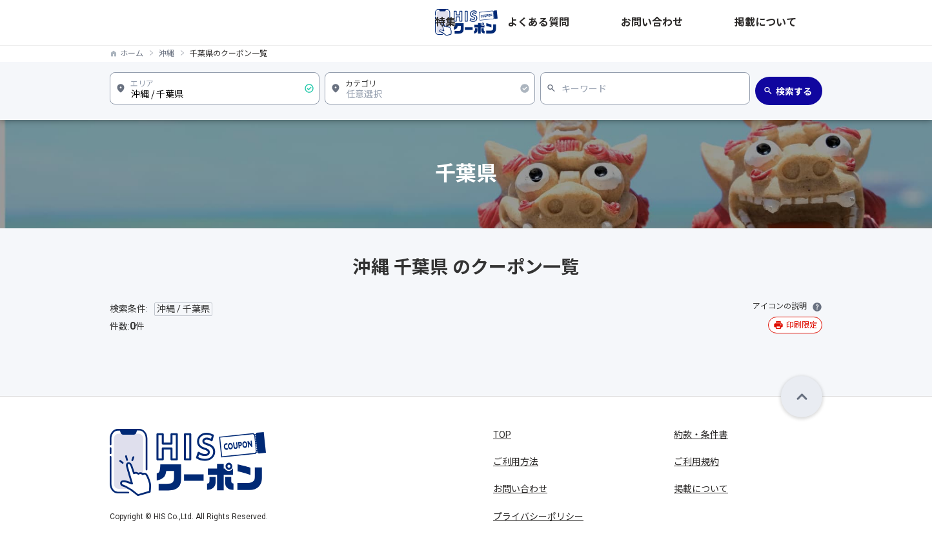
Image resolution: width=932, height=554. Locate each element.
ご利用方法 (515, 462)
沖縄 (166, 53)
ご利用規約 (696, 462)
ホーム (131, 53)
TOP (502, 435)
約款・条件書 (701, 435)
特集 (604, 22)
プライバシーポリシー (538, 516)
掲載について (795, 22)
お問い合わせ (725, 22)
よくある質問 (656, 22)
